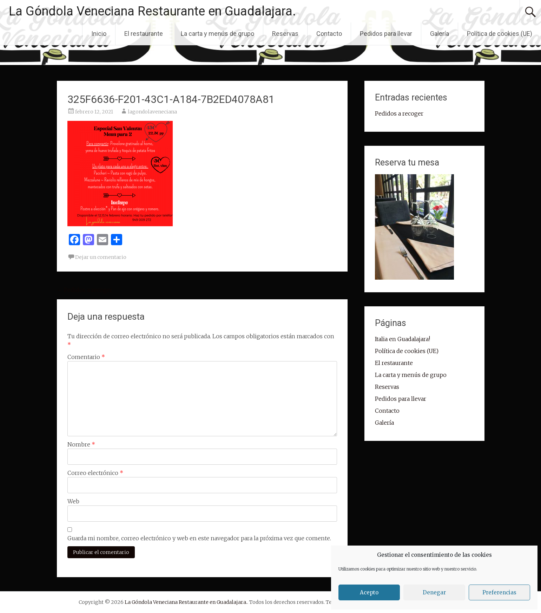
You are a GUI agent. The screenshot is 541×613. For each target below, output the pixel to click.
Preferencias (499, 592)
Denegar (434, 592)
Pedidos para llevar (386, 33)
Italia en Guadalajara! (402, 339)
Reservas (285, 33)
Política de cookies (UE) (499, 33)
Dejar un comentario (100, 257)
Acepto (369, 592)
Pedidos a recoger (84, 289)
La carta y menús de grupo (217, 33)
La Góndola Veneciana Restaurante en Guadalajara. (152, 11)
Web (73, 501)
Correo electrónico (95, 472)
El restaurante (143, 33)
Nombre (81, 444)
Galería (439, 33)
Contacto (329, 33)
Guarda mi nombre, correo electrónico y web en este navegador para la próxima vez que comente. (199, 538)
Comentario (86, 356)
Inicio (98, 33)
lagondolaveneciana (152, 112)
